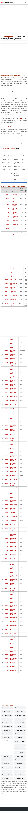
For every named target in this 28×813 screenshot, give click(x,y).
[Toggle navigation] (25, 2)
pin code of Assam (20, 141)
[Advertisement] (14, 20)
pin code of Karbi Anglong (12, 142)
